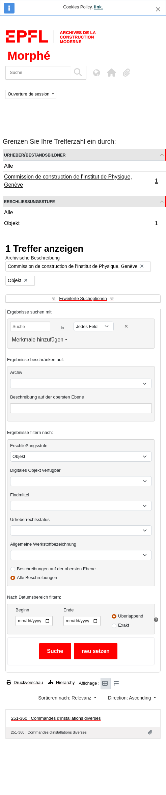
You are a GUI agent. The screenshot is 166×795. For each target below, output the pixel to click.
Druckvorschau (25, 682)
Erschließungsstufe (29, 201)
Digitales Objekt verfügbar (35, 470)
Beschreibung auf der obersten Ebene (47, 397)
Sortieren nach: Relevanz (65, 698)
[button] (111, 72)
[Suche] (38, 73)
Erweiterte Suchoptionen (83, 298)
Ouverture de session (29, 94)
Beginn (22, 609)
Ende (68, 609)
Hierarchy (61, 682)
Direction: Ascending (130, 698)
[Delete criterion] (126, 326)
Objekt (81, 224)
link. (98, 6)
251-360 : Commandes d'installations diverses (56, 718)
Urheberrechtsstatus (30, 519)
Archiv (16, 372)
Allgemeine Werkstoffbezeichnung (43, 544)
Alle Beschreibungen (37, 577)
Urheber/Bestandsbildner (35, 155)
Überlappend (130, 616)
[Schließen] (158, 9)
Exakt (123, 625)
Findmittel (19, 494)
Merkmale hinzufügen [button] (37, 339)
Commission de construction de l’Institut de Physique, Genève (81, 181)
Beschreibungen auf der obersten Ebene (56, 568)
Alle (8, 166)
